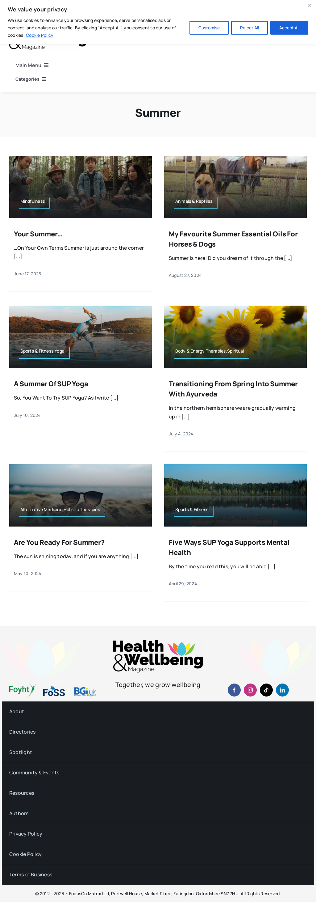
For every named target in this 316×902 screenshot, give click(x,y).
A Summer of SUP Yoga (51, 383)
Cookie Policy (39, 35)
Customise (209, 28)
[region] (158, 22)
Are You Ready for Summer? (59, 542)
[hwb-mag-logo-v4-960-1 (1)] (157, 642)
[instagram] (250, 690)
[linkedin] (282, 690)
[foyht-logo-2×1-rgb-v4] (22, 685)
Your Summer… (38, 234)
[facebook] (234, 690)
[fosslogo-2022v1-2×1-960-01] (54, 688)
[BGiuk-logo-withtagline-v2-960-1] (85, 689)
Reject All (249, 28)
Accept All (289, 28)
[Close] (309, 5)
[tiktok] (266, 690)
